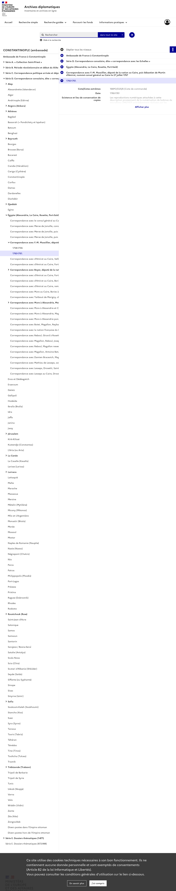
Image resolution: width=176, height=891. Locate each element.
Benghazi (12, 133)
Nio (10, 559)
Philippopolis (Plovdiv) (19, 575)
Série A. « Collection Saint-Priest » (23, 62)
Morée (11, 526)
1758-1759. (18, 247)
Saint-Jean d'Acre (17, 619)
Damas (11, 187)
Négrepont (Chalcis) (19, 553)
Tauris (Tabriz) (15, 734)
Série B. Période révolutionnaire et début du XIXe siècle (35, 67)
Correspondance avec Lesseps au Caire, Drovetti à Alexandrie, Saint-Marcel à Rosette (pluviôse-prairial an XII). (41, 373)
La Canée (13, 455)
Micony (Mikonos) (17, 510)
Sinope (11, 685)
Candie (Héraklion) (18, 165)
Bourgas (12, 144)
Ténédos (12, 745)
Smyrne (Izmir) (15, 696)
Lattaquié (13, 477)
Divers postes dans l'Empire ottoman (27, 827)
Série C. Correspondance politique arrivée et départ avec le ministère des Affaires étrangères (36, 72)
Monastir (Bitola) (17, 521)
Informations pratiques (111, 22)
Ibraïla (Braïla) (15, 406)
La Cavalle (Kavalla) (18, 461)
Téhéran (12, 739)
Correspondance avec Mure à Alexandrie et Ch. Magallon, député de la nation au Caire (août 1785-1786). (41, 307)
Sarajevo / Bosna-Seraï (19, 646)
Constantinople (16, 176)
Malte (11, 482)
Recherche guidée (53, 22)
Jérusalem (13, 433)
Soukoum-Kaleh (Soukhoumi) (23, 706)
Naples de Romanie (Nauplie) (23, 542)
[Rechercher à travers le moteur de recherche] (70, 34)
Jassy (10, 428)
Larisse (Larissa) (16, 466)
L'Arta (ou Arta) (16, 450)
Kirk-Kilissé (13, 439)
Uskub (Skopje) (15, 788)
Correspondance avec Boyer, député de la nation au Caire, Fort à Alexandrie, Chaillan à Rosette (41, 269)
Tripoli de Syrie (16, 778)
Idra (10, 411)
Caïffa (11, 160)
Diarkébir (13, 198)
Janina (11, 422)
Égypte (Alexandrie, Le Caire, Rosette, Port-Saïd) (33, 215)
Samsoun (12, 635)
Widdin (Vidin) (15, 805)
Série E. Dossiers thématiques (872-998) (26, 843)
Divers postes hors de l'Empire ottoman (29, 832)
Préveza (12, 586)
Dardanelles (14, 193)
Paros (11, 564)
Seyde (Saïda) (15, 674)
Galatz (11, 389)
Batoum (12, 127)
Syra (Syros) (14, 723)
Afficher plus (142, 106)
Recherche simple (28, 22)
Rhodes (12, 603)
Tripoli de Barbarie (18, 772)
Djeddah (12, 204)
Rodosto (12, 608)
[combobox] (111, 35)
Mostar (11, 537)
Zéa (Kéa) (13, 816)
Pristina (12, 592)
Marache (12, 488)
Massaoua (13, 493)
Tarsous (12, 728)
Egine (11, 209)
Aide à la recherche (52, 40)
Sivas (10, 690)
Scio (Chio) (14, 663)
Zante (11, 810)
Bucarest (12, 154)
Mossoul (12, 532)
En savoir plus (77, 883)
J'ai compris (98, 883)
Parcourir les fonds (83, 22)
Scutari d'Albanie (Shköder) (22, 668)
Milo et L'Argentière (18, 515)
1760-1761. (18, 253)
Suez (10, 717)
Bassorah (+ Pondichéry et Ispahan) (26, 122)
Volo (10, 799)
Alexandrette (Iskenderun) (22, 89)
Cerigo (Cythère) (17, 171)
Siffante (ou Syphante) (19, 679)
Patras (11, 570)
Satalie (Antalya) (17, 652)
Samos (11, 630)
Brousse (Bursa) (16, 149)
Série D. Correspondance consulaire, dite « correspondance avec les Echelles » (36, 78)
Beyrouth (13, 138)
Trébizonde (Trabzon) (19, 767)
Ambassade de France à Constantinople (24, 56)
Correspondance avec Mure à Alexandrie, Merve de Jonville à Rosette (41, 302)
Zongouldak (14, 821)
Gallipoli (12, 395)
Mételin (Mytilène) (17, 504)
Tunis (10, 783)
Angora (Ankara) (17, 105)
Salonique (13, 624)
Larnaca (12, 471)
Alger (10, 94)
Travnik (12, 761)
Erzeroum (13, 384)
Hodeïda (12, 400)
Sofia (10, 701)
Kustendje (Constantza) (20, 444)
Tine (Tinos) (14, 750)
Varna (11, 794)
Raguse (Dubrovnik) (18, 597)
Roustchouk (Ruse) (17, 614)
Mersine (12, 499)
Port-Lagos (13, 581)
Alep (10, 83)
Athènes (12, 111)
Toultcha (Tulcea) (17, 756)
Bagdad (12, 116)
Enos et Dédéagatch (18, 379)
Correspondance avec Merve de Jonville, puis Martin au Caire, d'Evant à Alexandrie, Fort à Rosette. (41, 231)
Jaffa (10, 417)
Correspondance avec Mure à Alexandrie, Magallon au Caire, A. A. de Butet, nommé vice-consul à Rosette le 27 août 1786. (41, 313)
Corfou (11, 182)
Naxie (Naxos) (15, 548)
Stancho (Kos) (15, 712)
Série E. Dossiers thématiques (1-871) (24, 838)
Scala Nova (14, 657)
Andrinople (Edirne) (18, 100)
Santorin (12, 641)
